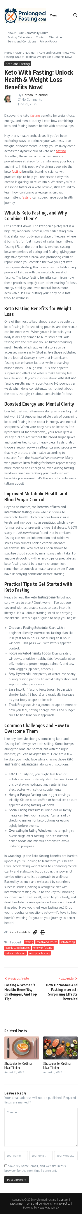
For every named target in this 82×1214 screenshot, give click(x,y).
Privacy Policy (48, 41)
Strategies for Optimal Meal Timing (18, 1065)
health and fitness (47, 942)
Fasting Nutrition (25, 52)
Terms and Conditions (22, 41)
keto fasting (68, 942)
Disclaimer (56, 37)
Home (8, 52)
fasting (35, 115)
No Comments (32, 99)
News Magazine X (48, 1207)
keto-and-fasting (15, 953)
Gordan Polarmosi (35, 95)
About (12, 33)
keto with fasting (42, 947)
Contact (41, 37)
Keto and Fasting (50, 52)
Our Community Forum (33, 33)
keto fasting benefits (17, 947)
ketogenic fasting (39, 953)
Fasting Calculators (20, 37)
